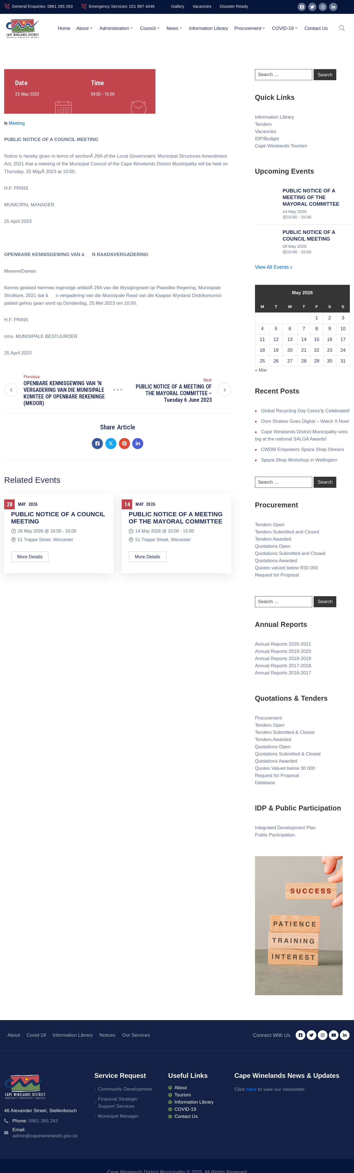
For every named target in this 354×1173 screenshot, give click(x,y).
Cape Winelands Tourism (281, 145)
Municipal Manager (118, 1116)
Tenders (263, 124)
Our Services (136, 1035)
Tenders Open (270, 524)
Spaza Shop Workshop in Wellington (299, 460)
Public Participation (275, 835)
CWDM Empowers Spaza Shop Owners (302, 449)
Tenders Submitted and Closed (287, 532)
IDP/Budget (267, 138)
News (174, 28)
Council (150, 28)
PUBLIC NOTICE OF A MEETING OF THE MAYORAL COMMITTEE (176, 518)
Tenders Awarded (273, 539)
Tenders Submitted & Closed (284, 732)
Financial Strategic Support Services (118, 1102)
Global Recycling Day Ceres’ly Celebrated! (305, 410)
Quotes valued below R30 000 (286, 567)
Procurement (250, 28)
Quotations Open (273, 546)
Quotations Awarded (276, 560)
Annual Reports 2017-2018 (283, 665)
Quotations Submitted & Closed (288, 754)
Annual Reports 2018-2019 (283, 658)
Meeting (17, 123)
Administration (116, 28)
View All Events (274, 267)
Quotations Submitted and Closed (290, 553)
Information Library (208, 28)
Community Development (125, 1089)
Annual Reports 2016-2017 (283, 673)
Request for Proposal (277, 575)
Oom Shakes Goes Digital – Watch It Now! (305, 421)
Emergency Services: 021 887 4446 (122, 6)
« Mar (261, 370)
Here (251, 1089)
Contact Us (316, 28)
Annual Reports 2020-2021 (283, 644)
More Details (30, 556)
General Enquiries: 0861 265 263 (42, 6)
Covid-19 (36, 1035)
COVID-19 (285, 28)
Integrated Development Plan (285, 827)
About (84, 28)
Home (64, 28)
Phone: (35, 1121)
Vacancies (265, 131)
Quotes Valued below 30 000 (285, 768)
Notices (108, 1035)
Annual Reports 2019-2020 (283, 651)
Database (265, 782)
